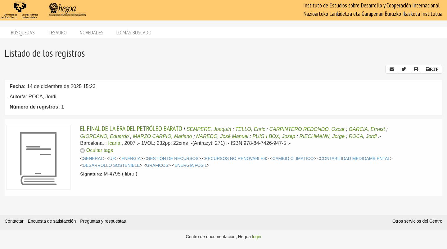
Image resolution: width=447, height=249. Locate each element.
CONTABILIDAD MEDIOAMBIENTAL (355, 158)
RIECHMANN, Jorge (322, 136)
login (256, 236)
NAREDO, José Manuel (222, 136)
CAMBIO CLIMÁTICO (293, 158)
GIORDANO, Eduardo (104, 136)
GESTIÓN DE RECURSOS (173, 158)
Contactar (14, 221)
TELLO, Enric (250, 129)
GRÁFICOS (157, 165)
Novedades (91, 32)
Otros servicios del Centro (417, 221)
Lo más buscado (133, 32)
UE (112, 158)
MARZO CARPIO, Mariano (162, 136)
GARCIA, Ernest (367, 129)
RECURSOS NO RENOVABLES (235, 158)
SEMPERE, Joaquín (209, 129)
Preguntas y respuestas (103, 221)
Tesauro (57, 32)
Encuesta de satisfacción (52, 221)
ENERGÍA (131, 158)
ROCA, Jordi (363, 136)
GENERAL (93, 158)
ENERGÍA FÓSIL (190, 165)
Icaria (114, 143)
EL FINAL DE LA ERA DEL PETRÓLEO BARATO (131, 128)
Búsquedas (23, 32)
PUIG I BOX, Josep (273, 136)
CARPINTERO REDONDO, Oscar (307, 129)
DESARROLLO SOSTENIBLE (111, 165)
